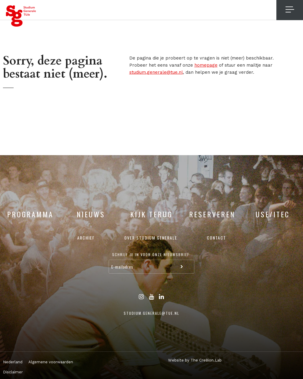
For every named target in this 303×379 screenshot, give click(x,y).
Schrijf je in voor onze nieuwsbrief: (151, 254)
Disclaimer (13, 372)
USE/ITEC (273, 214)
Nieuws (91, 214)
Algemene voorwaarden (50, 362)
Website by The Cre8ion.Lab (195, 360)
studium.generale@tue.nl (156, 72)
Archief (86, 238)
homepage (205, 65)
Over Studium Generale (150, 238)
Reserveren (212, 214)
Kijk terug (151, 214)
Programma (30, 214)
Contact (216, 238)
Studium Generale (21, 16)
